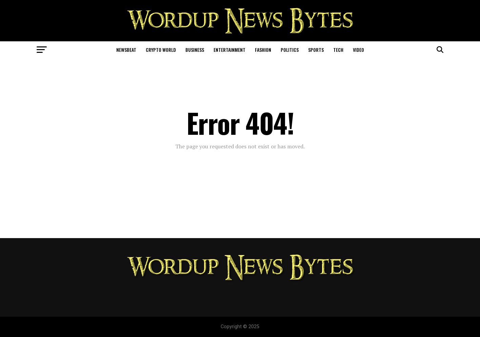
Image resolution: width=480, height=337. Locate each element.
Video (358, 49)
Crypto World (161, 49)
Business (194, 49)
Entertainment (229, 49)
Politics (290, 49)
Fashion (263, 49)
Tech (338, 49)
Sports (316, 49)
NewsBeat (126, 49)
